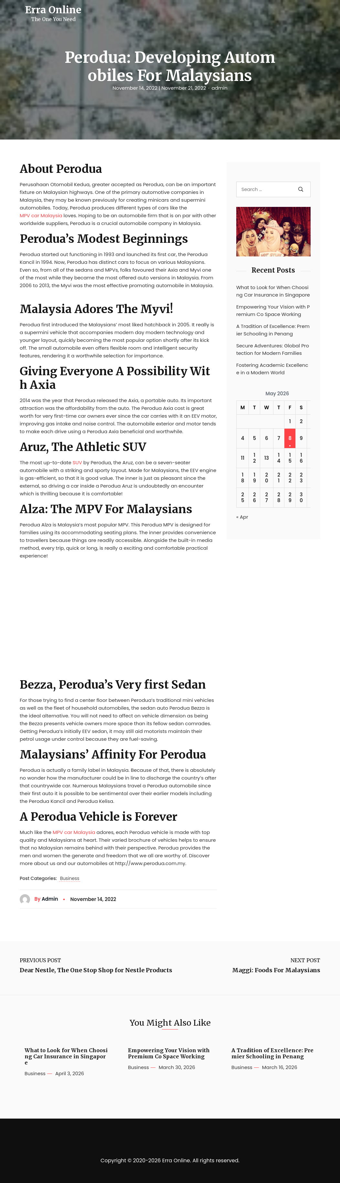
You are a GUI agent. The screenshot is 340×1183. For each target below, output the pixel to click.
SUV (77, 462)
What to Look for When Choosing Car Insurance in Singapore (273, 291)
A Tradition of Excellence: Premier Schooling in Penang (273, 330)
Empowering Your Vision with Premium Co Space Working (273, 310)
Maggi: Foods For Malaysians (276, 970)
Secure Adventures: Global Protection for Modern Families (272, 349)
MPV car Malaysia (41, 215)
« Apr (242, 517)
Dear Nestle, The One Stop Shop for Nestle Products (96, 970)
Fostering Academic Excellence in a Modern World (272, 369)
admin (220, 88)
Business (69, 879)
